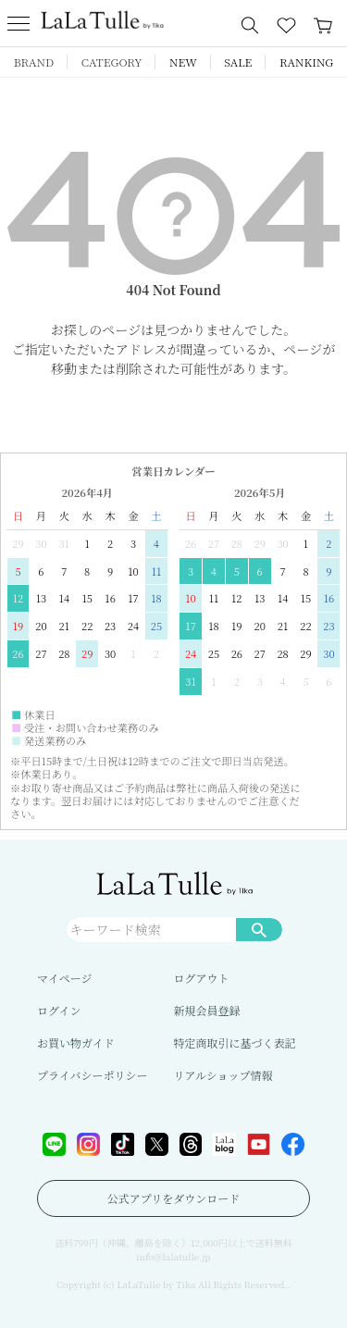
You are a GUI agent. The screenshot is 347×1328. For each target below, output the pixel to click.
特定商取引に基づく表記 (235, 1042)
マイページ (65, 978)
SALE (238, 61)
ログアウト (201, 978)
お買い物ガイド (76, 1042)
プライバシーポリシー (92, 1075)
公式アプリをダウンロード (174, 1198)
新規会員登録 (207, 1010)
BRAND (34, 61)
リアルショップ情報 (223, 1075)
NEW (183, 61)
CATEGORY (112, 61)
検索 (259, 929)
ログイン (59, 1010)
